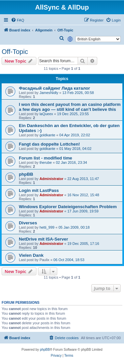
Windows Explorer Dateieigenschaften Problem (68, 206)
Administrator (51, 179)
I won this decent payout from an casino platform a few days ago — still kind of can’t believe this (70, 107)
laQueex (46, 114)
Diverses (28, 222)
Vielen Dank (31, 255)
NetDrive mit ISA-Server (43, 239)
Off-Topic (15, 51)
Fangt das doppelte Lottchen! (49, 144)
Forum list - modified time (45, 158)
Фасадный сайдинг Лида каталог (54, 88)
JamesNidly (48, 93)
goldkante (47, 135)
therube (45, 162)
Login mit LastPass (39, 190)
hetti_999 (46, 227)
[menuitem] (17, 20)
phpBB (26, 174)
